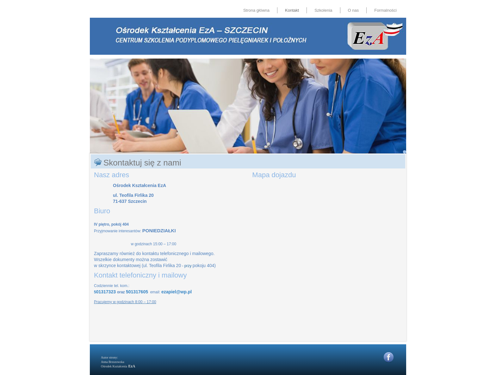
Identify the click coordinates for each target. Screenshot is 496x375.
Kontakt (292, 10)
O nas (353, 10)
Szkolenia (323, 10)
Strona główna (256, 10)
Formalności (385, 10)
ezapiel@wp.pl (176, 291)
